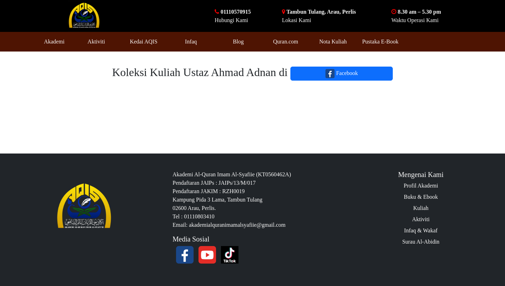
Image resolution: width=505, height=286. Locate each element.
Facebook (341, 74)
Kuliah (421, 208)
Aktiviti (96, 42)
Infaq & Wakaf (420, 230)
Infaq (191, 42)
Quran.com (285, 42)
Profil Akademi (421, 186)
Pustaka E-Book (380, 42)
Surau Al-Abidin (420, 242)
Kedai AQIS (143, 42)
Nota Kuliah (333, 42)
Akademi (54, 42)
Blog (238, 42)
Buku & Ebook (421, 197)
